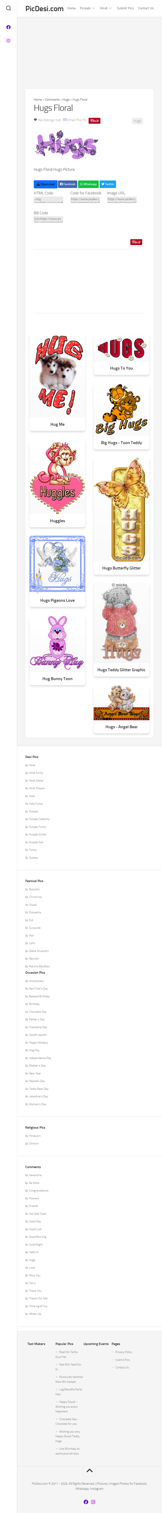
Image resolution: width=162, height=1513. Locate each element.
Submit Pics (125, 8)
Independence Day (40, 1058)
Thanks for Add (38, 1298)
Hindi (104, 8)
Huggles (57, 520)
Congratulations (39, 1191)
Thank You (35, 1291)
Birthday (34, 1004)
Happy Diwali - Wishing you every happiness (66, 1406)
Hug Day (34, 1050)
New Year (35, 1073)
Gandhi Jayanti (38, 1035)
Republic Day (37, 1081)
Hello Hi (33, 1252)
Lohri (32, 943)
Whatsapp (88, 184)
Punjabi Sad (36, 842)
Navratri (34, 959)
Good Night (36, 1244)
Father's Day (37, 1019)
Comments (52, 100)
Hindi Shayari (37, 788)
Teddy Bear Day (39, 1089)
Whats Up (35, 1314)
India (32, 796)
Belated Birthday (39, 996)
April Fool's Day (38, 989)
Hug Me (57, 424)
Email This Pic (76, 120)
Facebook (67, 184)
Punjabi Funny (37, 827)
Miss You (34, 1275)
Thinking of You (38, 1306)
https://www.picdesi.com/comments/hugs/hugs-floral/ (85, 200)
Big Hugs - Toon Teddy (121, 443)
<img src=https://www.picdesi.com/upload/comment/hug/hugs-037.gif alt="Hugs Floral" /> (48, 200)
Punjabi (85, 8)
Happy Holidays (38, 1042)
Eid (31, 920)
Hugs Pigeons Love (57, 600)
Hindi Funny (36, 773)
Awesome (35, 1175)
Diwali (33, 905)
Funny (32, 850)
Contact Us (146, 8)
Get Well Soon (37, 1214)
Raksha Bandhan (39, 966)
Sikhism (34, 1144)
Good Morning (37, 1237)
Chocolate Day (38, 1012)
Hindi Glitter (36, 780)
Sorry (32, 1283)
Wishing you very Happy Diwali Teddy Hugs (67, 1436)
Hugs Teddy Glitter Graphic (121, 670)
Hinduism (35, 1136)
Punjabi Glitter (37, 834)
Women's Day (37, 1104)
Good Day (35, 1221)
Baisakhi (34, 889)
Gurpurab (34, 928)
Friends (33, 1206)
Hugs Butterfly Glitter (121, 568)
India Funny (36, 804)
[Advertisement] (89, 49)
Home (71, 8)
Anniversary (36, 981)
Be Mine (34, 1183)
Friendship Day (38, 1027)
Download (45, 184)
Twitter (107, 184)
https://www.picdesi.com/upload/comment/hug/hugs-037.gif (121, 200)
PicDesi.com (44, 8)
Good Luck (35, 1229)
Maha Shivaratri (39, 951)
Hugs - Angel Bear (121, 726)
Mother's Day (37, 1066)
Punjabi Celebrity (39, 819)
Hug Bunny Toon (57, 678)
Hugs (66, 100)
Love (32, 1268)
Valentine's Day (38, 1096)
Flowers (34, 1198)
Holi (31, 935)
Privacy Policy (123, 1352)
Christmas (35, 897)
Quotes (33, 858)
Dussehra (35, 912)
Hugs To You (121, 368)
